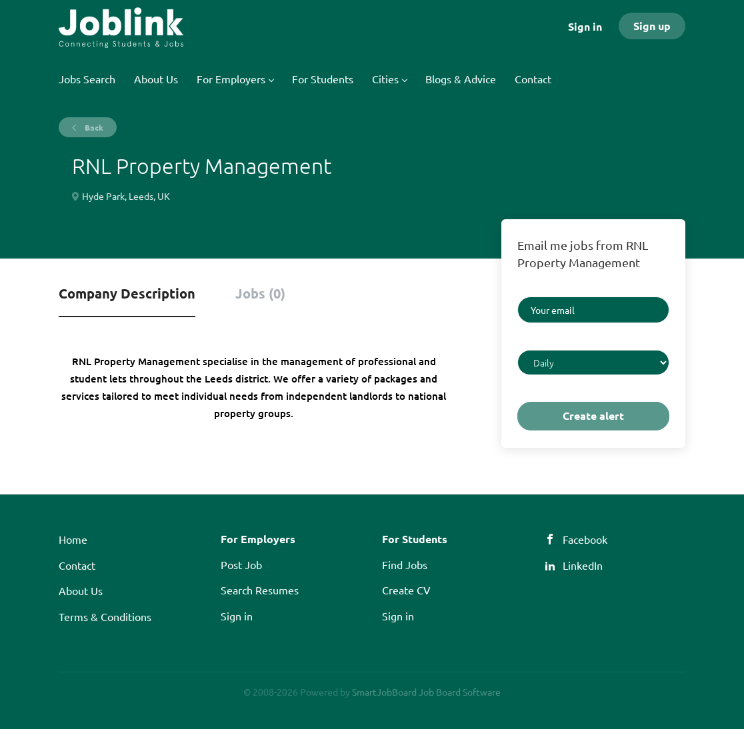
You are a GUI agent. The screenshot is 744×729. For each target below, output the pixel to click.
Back (93, 127)
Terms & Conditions (105, 616)
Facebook (585, 539)
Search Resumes (260, 589)
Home (73, 539)
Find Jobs (404, 564)
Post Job (241, 564)
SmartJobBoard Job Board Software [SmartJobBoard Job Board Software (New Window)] (426, 692)
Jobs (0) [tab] (260, 293)
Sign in (585, 26)
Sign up (652, 26)
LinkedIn (583, 565)
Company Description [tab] (127, 293)
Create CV (406, 589)
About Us (81, 590)
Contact (77, 565)
